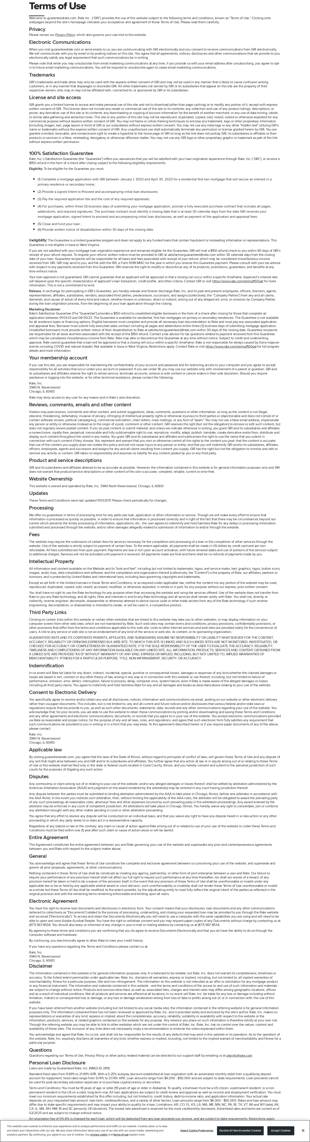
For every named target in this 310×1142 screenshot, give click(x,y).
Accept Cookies (281, 1130)
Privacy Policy (65, 35)
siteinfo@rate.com (239, 1055)
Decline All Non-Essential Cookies (240, 1130)
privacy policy (99, 1134)
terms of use (121, 1134)
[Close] (303, 1130)
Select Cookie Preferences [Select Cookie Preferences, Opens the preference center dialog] (196, 1130)
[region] (155, 1131)
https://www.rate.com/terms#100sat (237, 281)
